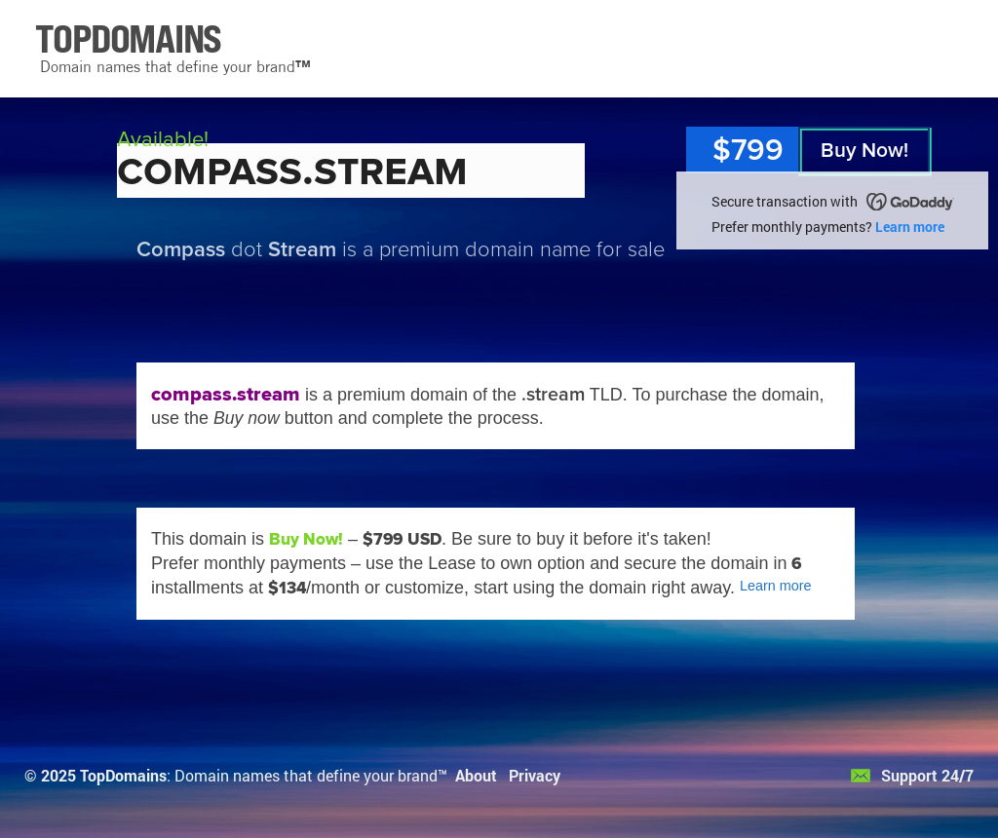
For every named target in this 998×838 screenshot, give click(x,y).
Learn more (909, 226)
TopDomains (123, 775)
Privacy (534, 775)
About (476, 775)
